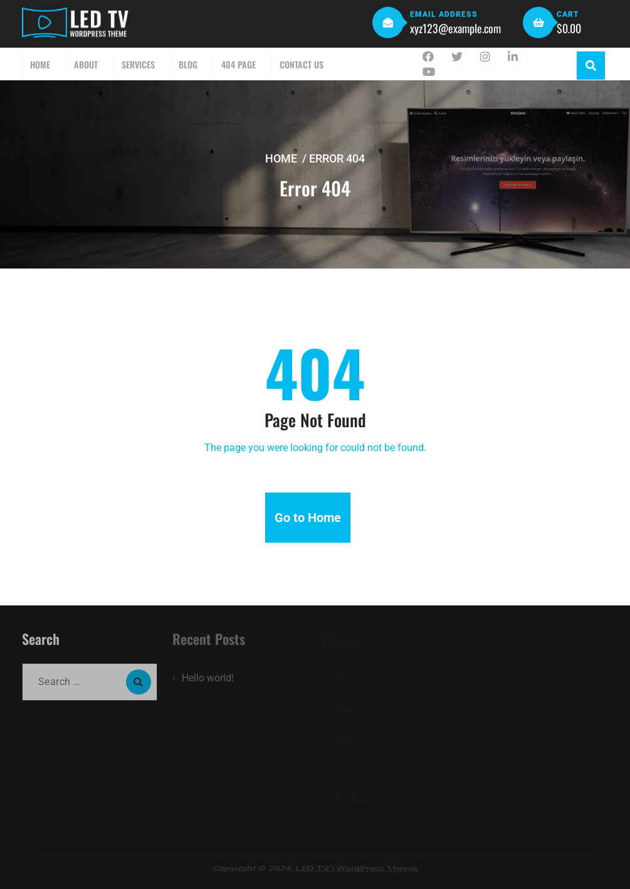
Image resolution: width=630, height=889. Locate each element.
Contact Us (301, 64)
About (86, 64)
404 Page (238, 64)
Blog (188, 64)
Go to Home (308, 517)
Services (138, 64)
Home (40, 64)
